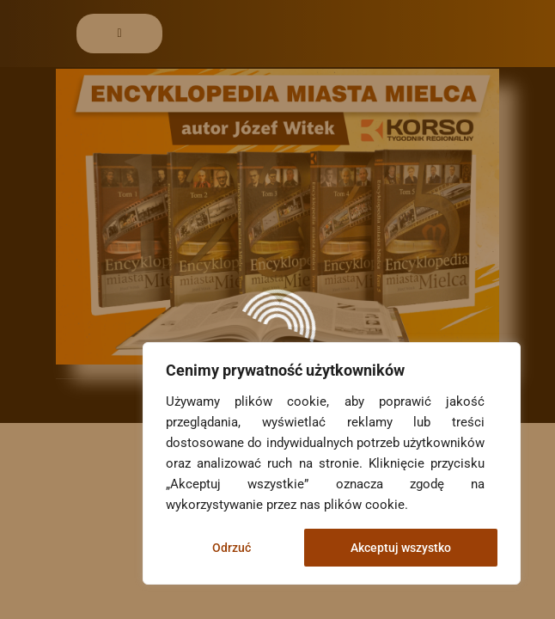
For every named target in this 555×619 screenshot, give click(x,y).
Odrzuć (231, 548)
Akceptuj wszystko (401, 548)
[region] (332, 463)
